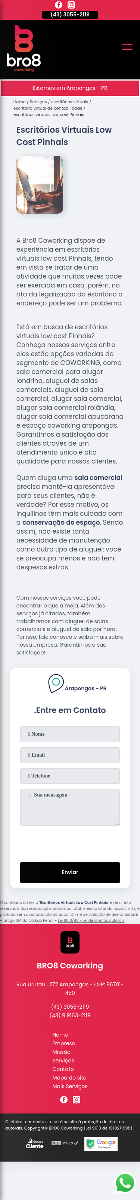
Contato (63, 1069)
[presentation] (70, 842)
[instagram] (71, 6)
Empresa (63, 1043)
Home (60, 1035)
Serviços (63, 1060)
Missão (61, 1052)
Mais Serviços (69, 1086)
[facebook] (58, 6)
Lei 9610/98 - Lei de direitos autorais (91, 920)
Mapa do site (69, 1077)
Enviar (70, 872)
